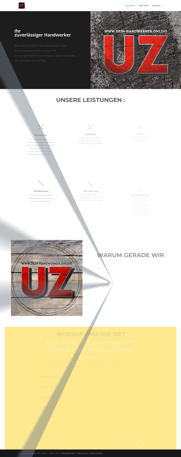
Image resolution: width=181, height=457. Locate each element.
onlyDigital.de (68, 453)
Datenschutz (96, 453)
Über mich (143, 6)
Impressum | (83, 453)
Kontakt (156, 6)
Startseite (130, 6)
